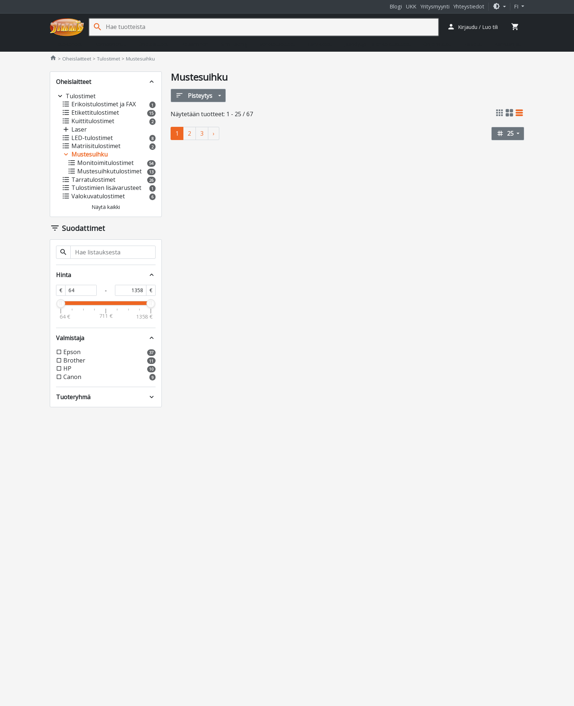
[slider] (60, 303)
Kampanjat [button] (508, 44)
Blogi (396, 6)
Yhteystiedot (468, 6)
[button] (499, 6)
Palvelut (472, 44)
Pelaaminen (195, 44)
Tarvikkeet (319, 44)
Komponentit (110, 44)
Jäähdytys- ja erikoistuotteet (377, 44)
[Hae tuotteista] (272, 27)
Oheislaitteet (153, 44)
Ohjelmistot (437, 44)
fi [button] (517, 6)
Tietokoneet (67, 44)
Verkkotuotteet (277, 44)
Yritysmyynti (435, 6)
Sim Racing (234, 44)
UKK (411, 6)
